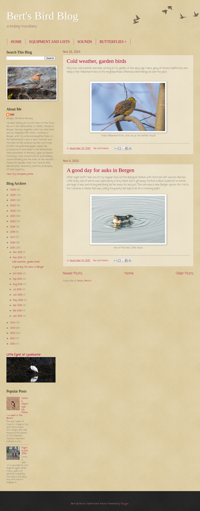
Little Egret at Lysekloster (23, 355)
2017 (12, 237)
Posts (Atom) (84, 281)
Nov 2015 (18, 257)
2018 (13, 232)
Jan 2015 (18, 316)
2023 (13, 205)
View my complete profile (19, 174)
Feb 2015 (18, 310)
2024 (13, 200)
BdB (12, 115)
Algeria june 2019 (25, 450)
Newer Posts (72, 273)
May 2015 (18, 300)
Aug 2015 (18, 284)
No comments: (102, 148)
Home (129, 273)
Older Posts (185, 273)
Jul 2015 (17, 289)
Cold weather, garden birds (96, 61)
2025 (13, 195)
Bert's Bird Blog (42, 16)
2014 (13, 322)
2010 (13, 344)
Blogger (125, 503)
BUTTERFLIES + (113, 42)
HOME (16, 42)
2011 (12, 338)
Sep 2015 (18, 279)
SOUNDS (84, 42)
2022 (13, 211)
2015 (13, 248)
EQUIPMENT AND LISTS (49, 42)
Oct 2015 (18, 273)
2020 (13, 221)
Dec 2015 (18, 252)
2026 (13, 190)
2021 (13, 216)
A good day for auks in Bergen (100, 170)
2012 (13, 333)
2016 (13, 242)
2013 (13, 328)
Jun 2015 (18, 295)
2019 (13, 227)
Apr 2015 (18, 305)
